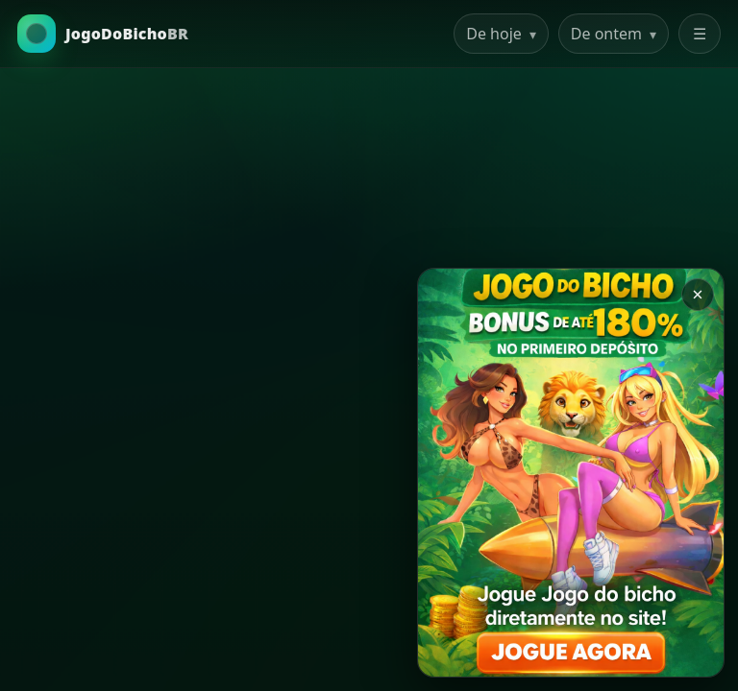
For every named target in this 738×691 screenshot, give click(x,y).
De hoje (501, 33)
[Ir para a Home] (102, 33)
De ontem (613, 33)
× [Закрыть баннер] (697, 294)
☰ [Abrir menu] (699, 33)
